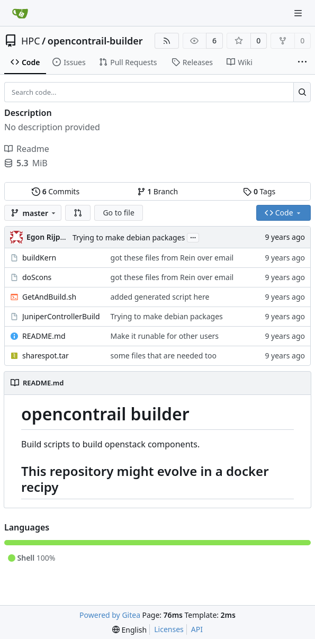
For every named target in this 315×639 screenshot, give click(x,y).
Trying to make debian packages (129, 237)
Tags (259, 191)
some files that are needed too (164, 355)
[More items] (302, 62)
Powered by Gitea (109, 615)
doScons (36, 277)
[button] (78, 213)
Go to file (118, 213)
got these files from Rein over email (172, 258)
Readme (26, 148)
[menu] (129, 630)
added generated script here (160, 297)
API (197, 629)
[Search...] (302, 92)
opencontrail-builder (95, 40)
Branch (157, 191)
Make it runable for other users (165, 336)
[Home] (20, 13)
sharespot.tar (45, 355)
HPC (30, 40)
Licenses (169, 629)
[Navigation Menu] (299, 13)
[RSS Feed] (167, 41)
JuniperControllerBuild (61, 316)
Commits (55, 191)
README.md (44, 336)
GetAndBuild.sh (49, 297)
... (193, 236)
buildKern (39, 258)
